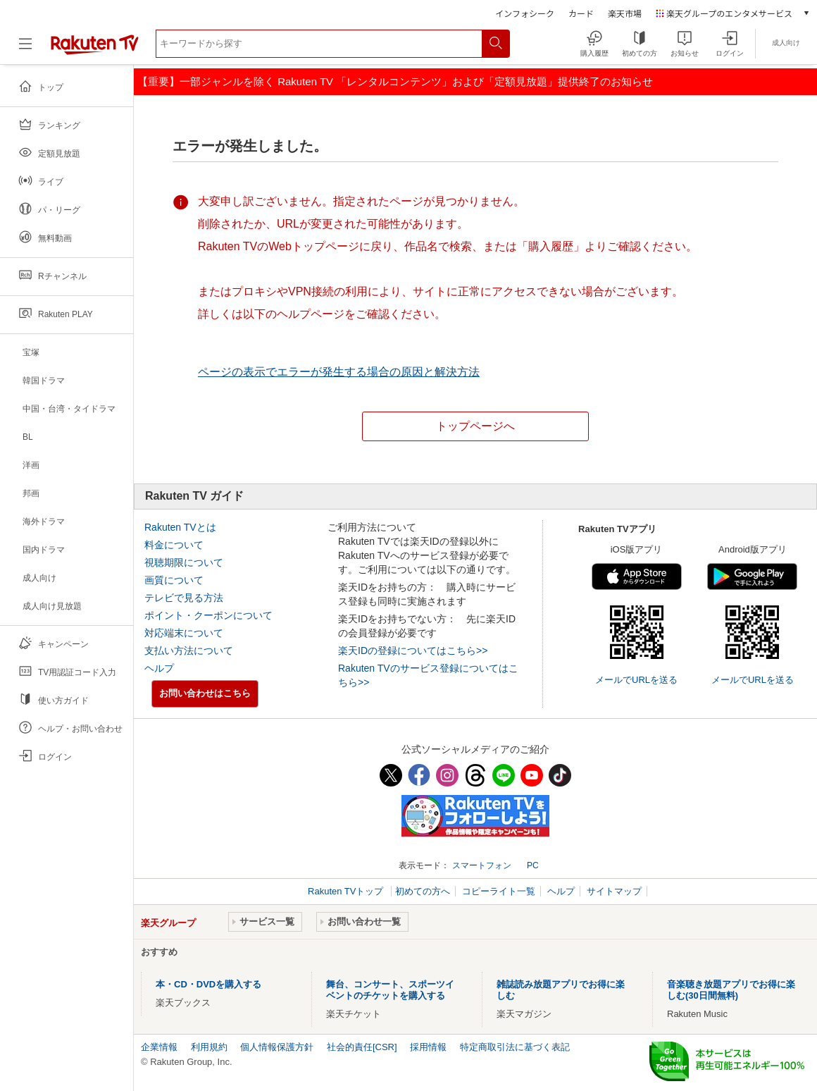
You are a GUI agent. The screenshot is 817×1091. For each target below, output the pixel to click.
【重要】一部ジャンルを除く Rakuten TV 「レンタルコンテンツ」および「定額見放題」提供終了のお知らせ (395, 81)
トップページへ (475, 426)
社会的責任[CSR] (362, 1047)
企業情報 (159, 1047)
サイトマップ (614, 891)
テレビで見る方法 (183, 597)
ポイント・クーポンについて (208, 615)
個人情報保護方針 (276, 1047)
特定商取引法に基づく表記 (515, 1047)
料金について (174, 544)
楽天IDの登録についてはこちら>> (412, 650)
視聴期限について (183, 562)
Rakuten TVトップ (347, 891)
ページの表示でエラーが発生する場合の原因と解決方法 (339, 372)
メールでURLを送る (636, 679)
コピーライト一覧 (498, 891)
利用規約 (209, 1047)
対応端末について (183, 633)
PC (533, 865)
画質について (174, 580)
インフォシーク (524, 13)
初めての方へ (422, 891)
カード (581, 13)
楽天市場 (625, 13)
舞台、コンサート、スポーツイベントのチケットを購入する (390, 990)
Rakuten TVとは (180, 527)
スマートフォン (481, 865)
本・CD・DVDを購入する (208, 984)
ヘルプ (159, 668)
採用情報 (428, 1047)
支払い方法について (188, 650)
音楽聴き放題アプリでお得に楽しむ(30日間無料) (731, 990)
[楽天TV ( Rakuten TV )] (95, 52)
